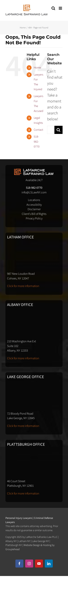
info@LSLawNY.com (34, 192)
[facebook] (19, 564)
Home (37, 68)
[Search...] (50, 130)
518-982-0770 (37, 141)
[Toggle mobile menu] (61, 8)
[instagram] (29, 564)
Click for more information (23, 286)
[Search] (58, 130)
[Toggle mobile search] (53, 8)
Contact (38, 130)
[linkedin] (49, 564)
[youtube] (39, 564)
